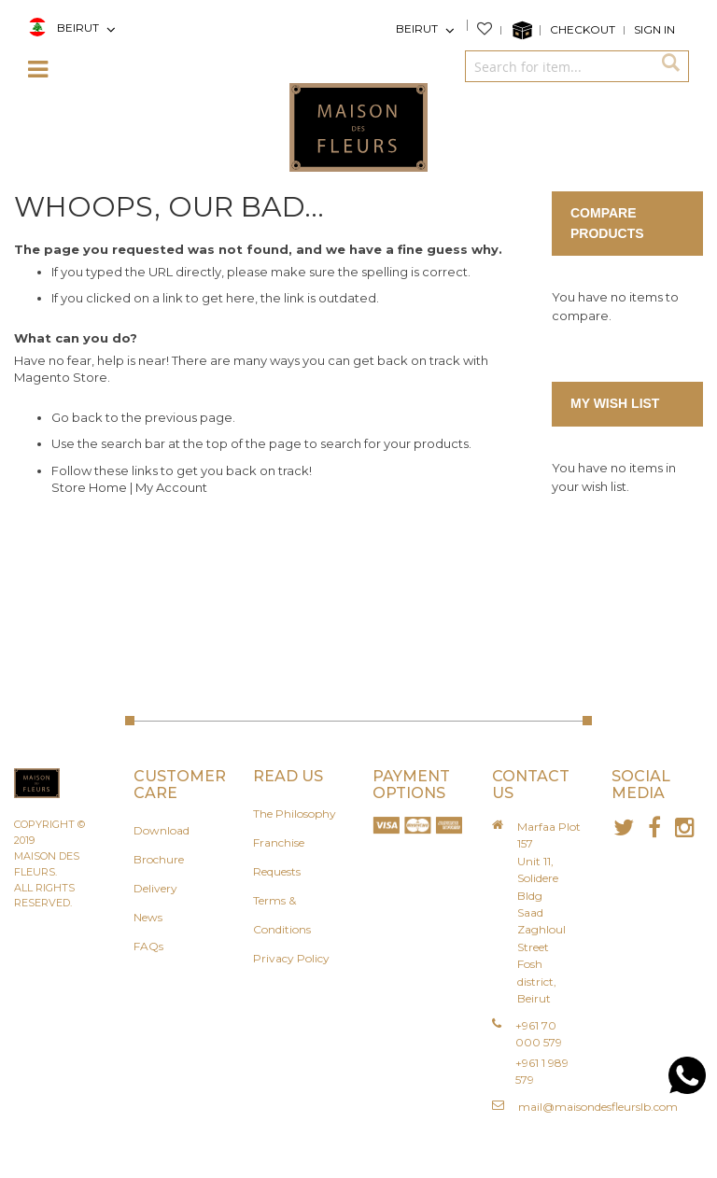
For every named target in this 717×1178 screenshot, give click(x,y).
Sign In (654, 29)
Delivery (155, 888)
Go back (77, 417)
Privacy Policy (291, 958)
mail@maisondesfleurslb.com (598, 1107)
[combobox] (558, 66)
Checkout (582, 29)
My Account (171, 487)
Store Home (89, 487)
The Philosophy (294, 813)
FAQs (148, 946)
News (148, 917)
